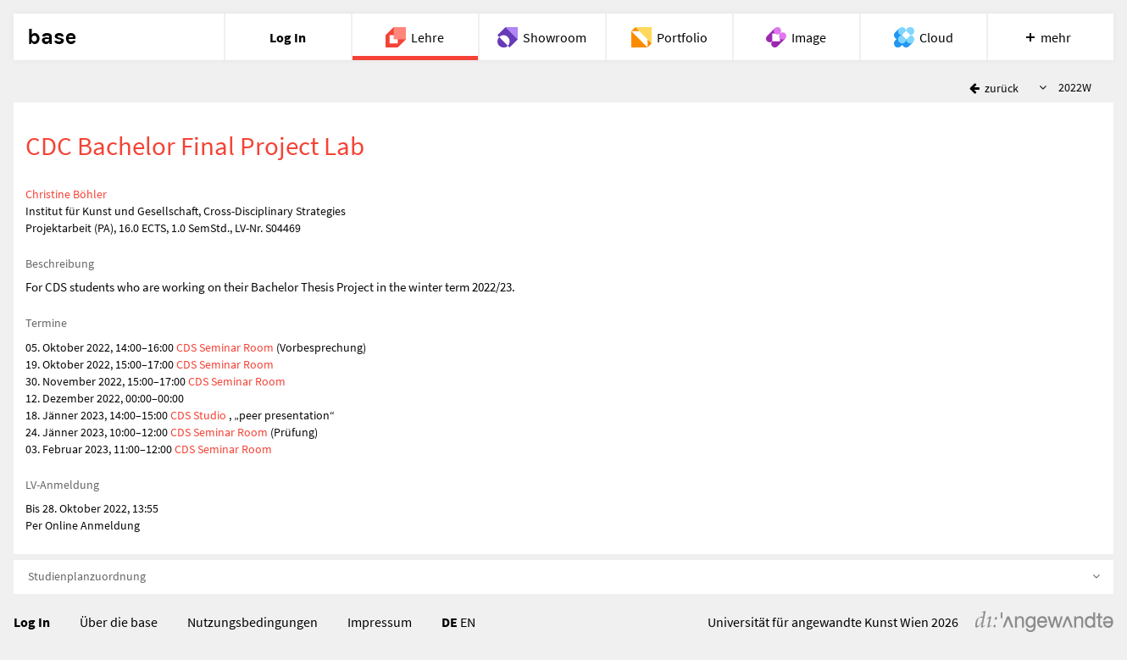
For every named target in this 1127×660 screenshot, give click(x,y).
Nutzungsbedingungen (252, 621)
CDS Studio (199, 415)
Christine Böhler (66, 194)
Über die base (119, 621)
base (51, 37)
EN (467, 621)
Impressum (379, 621)
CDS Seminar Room (226, 347)
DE (449, 621)
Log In (32, 621)
